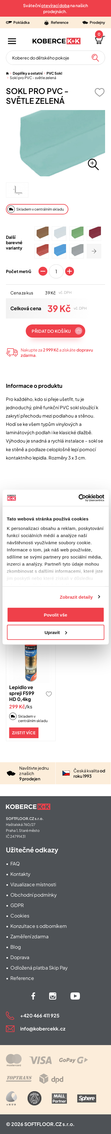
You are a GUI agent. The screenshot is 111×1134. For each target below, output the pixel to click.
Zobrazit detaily (76, 596)
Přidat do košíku (51, 331)
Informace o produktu (34, 385)
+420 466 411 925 (39, 1015)
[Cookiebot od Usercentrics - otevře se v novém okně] (79, 498)
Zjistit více (24, 732)
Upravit (55, 632)
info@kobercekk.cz (42, 1028)
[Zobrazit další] (94, 251)
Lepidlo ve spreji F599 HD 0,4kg (21, 693)
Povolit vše (55, 614)
